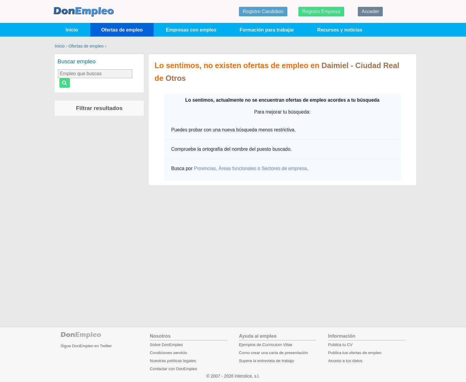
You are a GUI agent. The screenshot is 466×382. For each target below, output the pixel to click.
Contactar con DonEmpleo (173, 369)
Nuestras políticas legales (173, 361)
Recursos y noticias (339, 29)
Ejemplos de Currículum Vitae (265, 344)
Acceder (370, 11)
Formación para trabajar (267, 29)
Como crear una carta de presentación (273, 352)
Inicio (72, 29)
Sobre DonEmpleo (166, 344)
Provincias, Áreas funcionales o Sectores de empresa (250, 168)
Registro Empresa (321, 11)
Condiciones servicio (168, 352)
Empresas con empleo (191, 29)
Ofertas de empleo (122, 29)
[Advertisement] (99, 214)
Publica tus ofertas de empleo (354, 352)
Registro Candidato (263, 11)
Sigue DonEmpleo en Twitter (86, 346)
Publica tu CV (340, 344)
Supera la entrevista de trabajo (266, 361)
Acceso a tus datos (345, 361)
